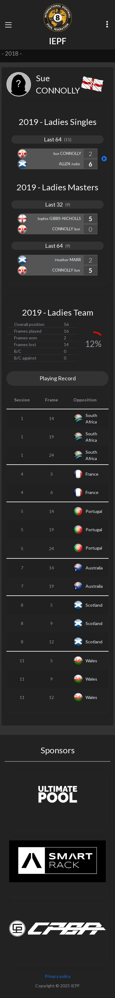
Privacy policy (58, 976)
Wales (91, 660)
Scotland (94, 605)
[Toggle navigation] (8, 24)
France (92, 474)
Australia (94, 567)
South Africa (91, 418)
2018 (11, 53)
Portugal (94, 511)
